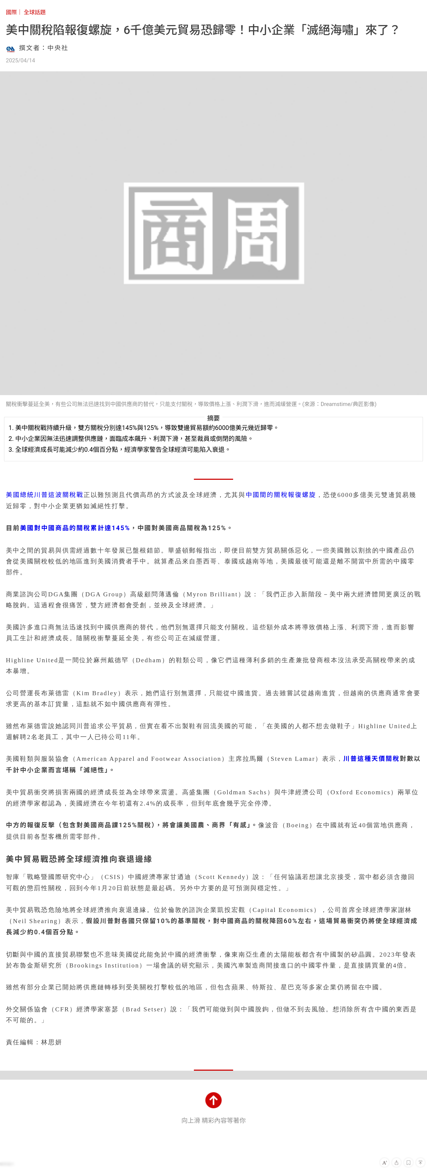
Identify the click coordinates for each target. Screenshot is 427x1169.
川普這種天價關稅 (371, 758)
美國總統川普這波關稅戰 (45, 495)
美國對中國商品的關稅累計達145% (75, 528)
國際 (11, 12)
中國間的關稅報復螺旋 (281, 495)
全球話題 (35, 12)
